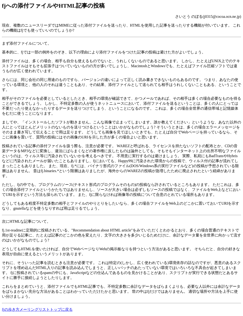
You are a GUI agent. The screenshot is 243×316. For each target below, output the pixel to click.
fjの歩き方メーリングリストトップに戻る (37, 309)
